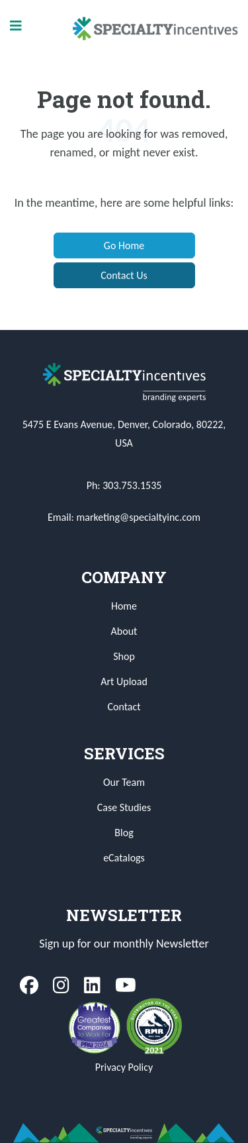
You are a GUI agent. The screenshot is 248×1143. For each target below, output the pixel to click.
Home (124, 606)
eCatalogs (124, 857)
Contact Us (124, 275)
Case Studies (124, 807)
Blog (123, 832)
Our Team (124, 782)
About (124, 631)
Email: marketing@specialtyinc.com (124, 517)
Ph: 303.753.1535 (124, 485)
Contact (123, 706)
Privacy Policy (124, 1067)
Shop (124, 656)
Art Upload (124, 681)
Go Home (124, 245)
